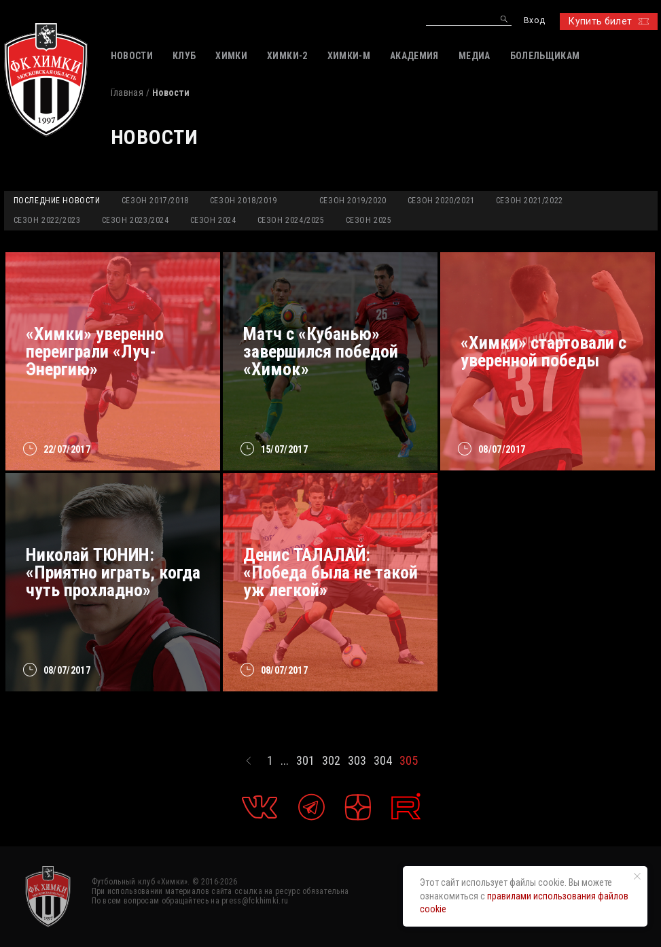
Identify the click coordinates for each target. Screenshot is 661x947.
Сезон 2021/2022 (529, 200)
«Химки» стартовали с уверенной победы (543, 351)
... (285, 761)
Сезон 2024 (213, 220)
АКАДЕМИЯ (414, 55)
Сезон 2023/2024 (135, 220)
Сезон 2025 (369, 220)
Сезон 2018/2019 (243, 200)
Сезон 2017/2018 (155, 200)
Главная (127, 92)
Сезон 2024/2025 (291, 220)
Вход (534, 20)
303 (357, 761)
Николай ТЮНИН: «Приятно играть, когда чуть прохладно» (113, 572)
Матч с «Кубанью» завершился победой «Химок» (320, 351)
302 (331, 761)
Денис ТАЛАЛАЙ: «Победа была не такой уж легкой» (330, 572)
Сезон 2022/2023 (47, 220)
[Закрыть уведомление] (637, 876)
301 (305, 761)
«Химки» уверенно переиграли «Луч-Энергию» (95, 351)
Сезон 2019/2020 (353, 200)
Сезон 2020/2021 (441, 200)
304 (383, 761)
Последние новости (57, 200)
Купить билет (608, 21)
